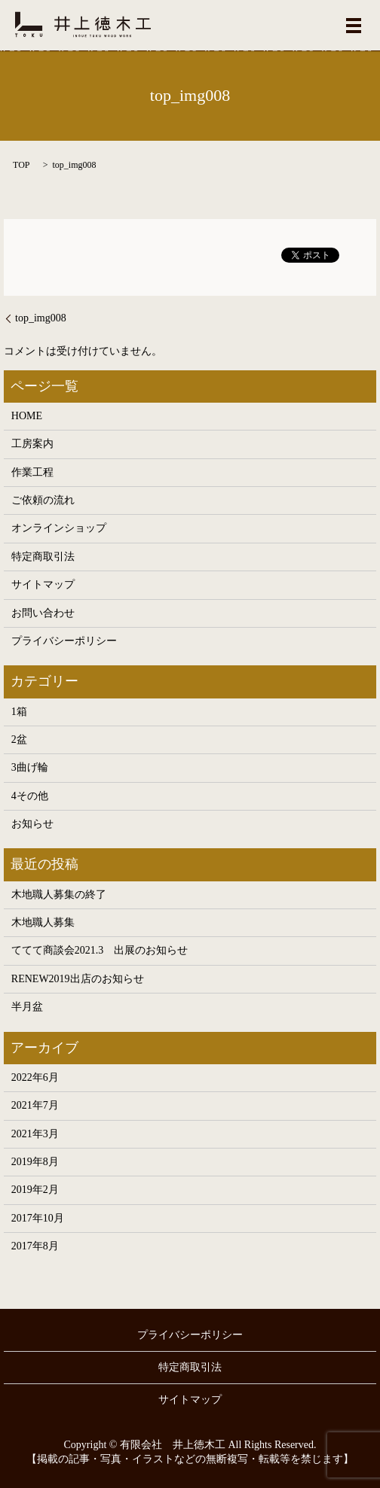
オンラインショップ (58, 528)
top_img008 (40, 318)
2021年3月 (35, 1134)
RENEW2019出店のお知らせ (77, 978)
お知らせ (32, 823)
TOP (21, 165)
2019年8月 (35, 1161)
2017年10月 (37, 1218)
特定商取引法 (43, 556)
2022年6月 (35, 1077)
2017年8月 (35, 1246)
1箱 (19, 711)
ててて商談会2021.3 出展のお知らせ (99, 950)
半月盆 (27, 1006)
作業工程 (32, 472)
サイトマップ (43, 584)
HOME (26, 415)
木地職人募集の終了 (58, 894)
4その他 (29, 796)
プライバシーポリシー (64, 641)
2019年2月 (35, 1189)
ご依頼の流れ (43, 500)
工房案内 (32, 443)
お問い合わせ (43, 613)
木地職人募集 (43, 922)
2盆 (19, 739)
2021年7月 (35, 1105)
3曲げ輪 (29, 767)
